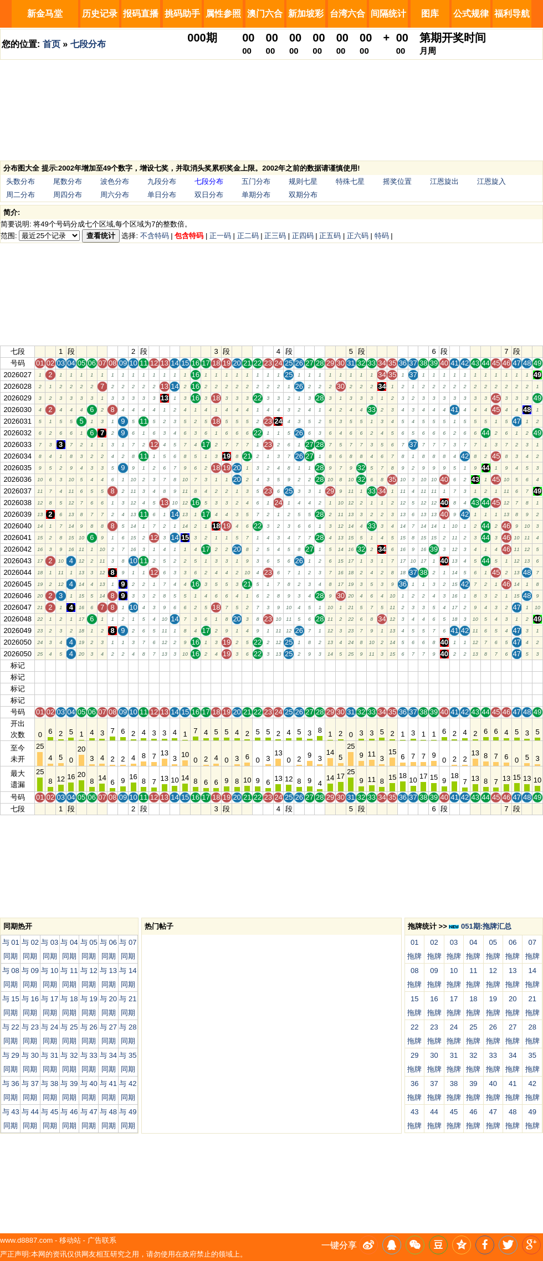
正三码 (275, 235)
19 (226, 665)
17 (205, 665)
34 (382, 665)
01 (40, 665)
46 (506, 665)
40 (444, 665)
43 (475, 665)
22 (258, 665)
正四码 (303, 235)
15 (185, 665)
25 (289, 665)
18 (216, 665)
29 (330, 665)
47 (516, 665)
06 (92, 665)
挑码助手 (182, 13)
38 (423, 665)
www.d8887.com (26, 1240)
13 (164, 665)
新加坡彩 (306, 13)
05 (81, 665)
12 (154, 665)
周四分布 (67, 195)
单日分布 (161, 195)
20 (236, 665)
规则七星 (303, 181)
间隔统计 (388, 13)
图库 (430, 13)
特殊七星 (350, 181)
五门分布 (256, 181)
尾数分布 (67, 181)
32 (361, 665)
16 (195, 665)
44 (485, 665)
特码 (382, 235)
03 (60, 665)
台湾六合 (347, 13)
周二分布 (20, 195)
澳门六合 (265, 13)
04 (71, 665)
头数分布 (20, 181)
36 (403, 665)
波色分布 (114, 181)
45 (496, 665)
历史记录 (99, 13)
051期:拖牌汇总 (480, 926)
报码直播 (140, 13)
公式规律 (471, 13)
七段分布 (88, 44)
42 (465, 665)
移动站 (70, 1240)
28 (320, 665)
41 (454, 665)
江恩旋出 (444, 181)
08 (112, 665)
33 (372, 665)
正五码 (330, 235)
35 (392, 665)
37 (413, 665)
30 (340, 665)
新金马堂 (45, 13)
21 (247, 665)
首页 (51, 44)
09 (123, 665)
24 (278, 665)
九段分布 (161, 181)
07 (102, 665)
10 (133, 665)
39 (434, 665)
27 (309, 665)
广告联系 (102, 1240)
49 (537, 665)
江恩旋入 (491, 181)
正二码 (248, 235)
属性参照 (223, 13)
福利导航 (512, 13)
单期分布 (256, 195)
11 (143, 665)
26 (299, 665)
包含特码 (189, 235)
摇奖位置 (397, 181)
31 (351, 665)
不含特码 (154, 235)
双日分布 (208, 195)
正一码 (220, 235)
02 (50, 665)
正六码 (357, 235)
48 (527, 665)
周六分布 (114, 195)
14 (174, 665)
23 (268, 665)
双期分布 (303, 195)
